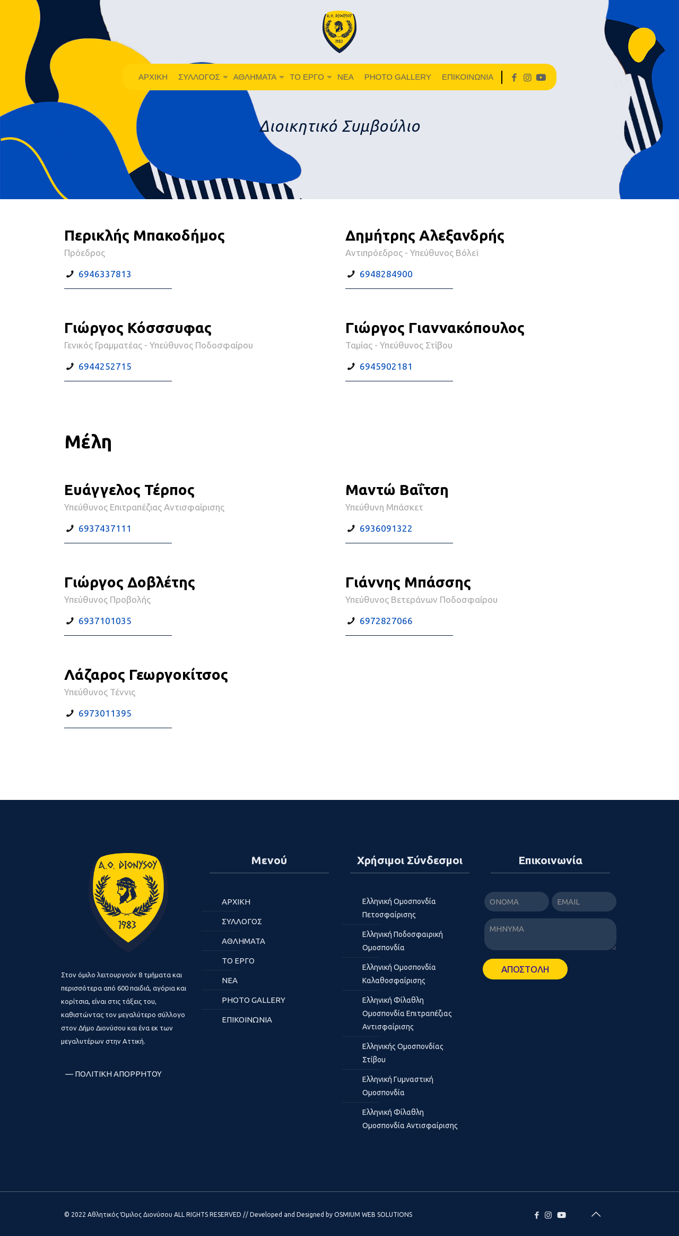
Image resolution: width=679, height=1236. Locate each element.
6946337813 (105, 274)
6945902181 (386, 366)
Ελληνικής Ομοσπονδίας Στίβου (402, 1053)
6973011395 (105, 713)
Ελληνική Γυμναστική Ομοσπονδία (397, 1086)
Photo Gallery (253, 999)
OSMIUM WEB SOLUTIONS (373, 1214)
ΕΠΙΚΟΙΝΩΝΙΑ (247, 1019)
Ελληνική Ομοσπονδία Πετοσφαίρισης (399, 908)
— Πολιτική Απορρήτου (113, 1073)
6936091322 (386, 528)
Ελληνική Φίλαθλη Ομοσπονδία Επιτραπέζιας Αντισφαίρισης (407, 1013)
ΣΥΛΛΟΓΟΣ (242, 921)
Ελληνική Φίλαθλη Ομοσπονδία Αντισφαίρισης (410, 1119)
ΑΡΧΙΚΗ (236, 901)
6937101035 (105, 621)
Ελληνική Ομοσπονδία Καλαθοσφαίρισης (399, 974)
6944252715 (105, 366)
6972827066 (386, 621)
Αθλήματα (243, 940)
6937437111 (105, 528)
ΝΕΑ (230, 980)
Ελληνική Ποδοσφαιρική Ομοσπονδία (402, 941)
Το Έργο (238, 960)
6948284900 (386, 274)
